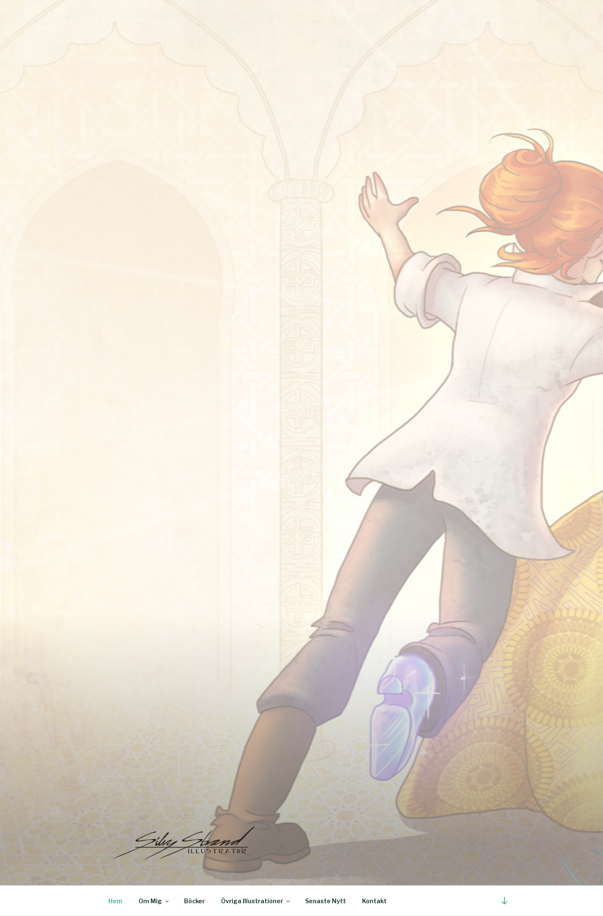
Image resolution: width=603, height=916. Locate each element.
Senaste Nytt (325, 901)
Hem (115, 901)
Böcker (194, 901)
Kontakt (374, 901)
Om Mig (154, 901)
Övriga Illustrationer (256, 901)
